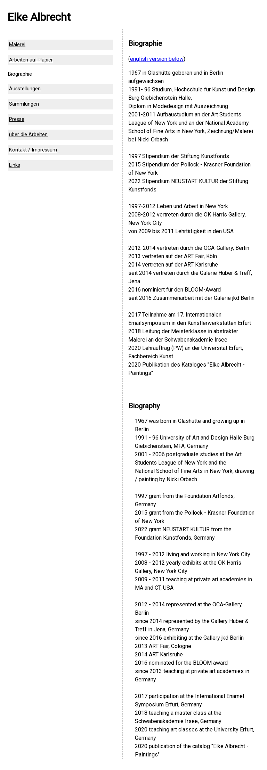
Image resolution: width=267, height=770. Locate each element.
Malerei (17, 45)
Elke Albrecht (39, 17)
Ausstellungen (25, 89)
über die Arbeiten (28, 135)
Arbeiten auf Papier (31, 60)
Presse (16, 119)
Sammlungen (24, 104)
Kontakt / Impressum (33, 150)
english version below (157, 59)
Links (14, 165)
